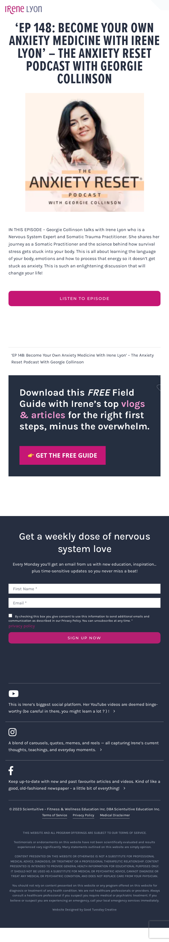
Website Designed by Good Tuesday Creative (84, 909)
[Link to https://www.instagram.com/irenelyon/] (82, 732)
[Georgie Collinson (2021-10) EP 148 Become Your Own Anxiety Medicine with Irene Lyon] (84, 152)
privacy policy (21, 625)
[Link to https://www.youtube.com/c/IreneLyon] (82, 693)
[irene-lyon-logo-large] (23, 5)
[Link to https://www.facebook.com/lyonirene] (82, 770)
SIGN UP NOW (84, 638)
